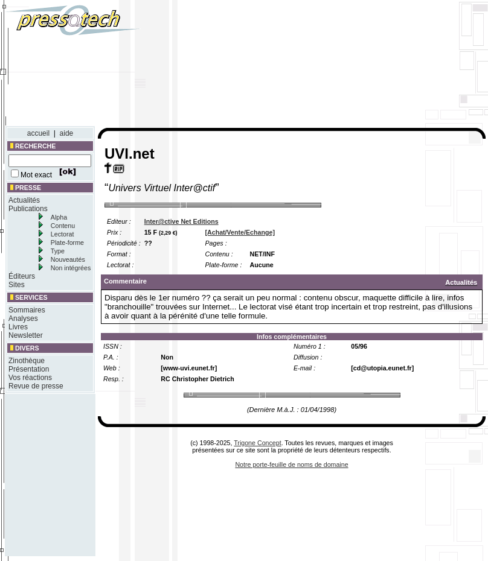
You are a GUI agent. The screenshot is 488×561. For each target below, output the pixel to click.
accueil (38, 133)
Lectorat (62, 234)
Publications (28, 208)
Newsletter (25, 335)
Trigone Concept (257, 442)
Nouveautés (68, 259)
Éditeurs (21, 276)
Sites (16, 284)
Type (58, 251)
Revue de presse (35, 386)
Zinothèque (26, 361)
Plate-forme (67, 242)
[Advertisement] (364, 65)
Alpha (59, 217)
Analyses (23, 318)
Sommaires (26, 310)
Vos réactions (30, 377)
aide (67, 133)
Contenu (63, 225)
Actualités (24, 200)
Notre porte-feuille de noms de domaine (291, 464)
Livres (18, 327)
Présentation (28, 369)
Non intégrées (71, 267)
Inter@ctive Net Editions (181, 221)
